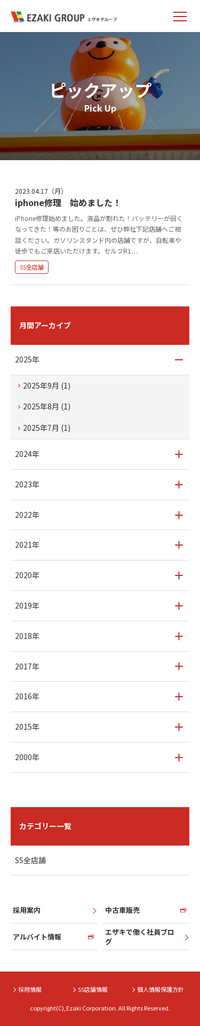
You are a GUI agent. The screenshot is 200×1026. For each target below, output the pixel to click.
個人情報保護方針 (160, 989)
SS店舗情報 (93, 989)
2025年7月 (46, 427)
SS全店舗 (32, 267)
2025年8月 (46, 406)
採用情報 (30, 989)
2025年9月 (46, 385)
